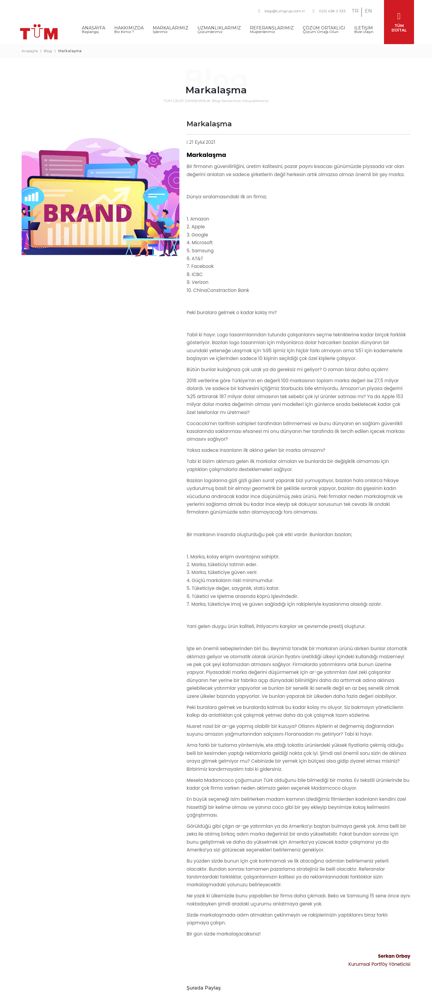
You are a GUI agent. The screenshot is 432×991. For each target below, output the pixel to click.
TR (355, 11)
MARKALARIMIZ (170, 28)
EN (368, 11)
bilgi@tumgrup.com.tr (281, 11)
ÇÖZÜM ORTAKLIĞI (324, 28)
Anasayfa (30, 49)
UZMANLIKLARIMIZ (219, 28)
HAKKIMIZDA (129, 28)
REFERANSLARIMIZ (272, 28)
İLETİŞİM (364, 28)
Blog (48, 49)
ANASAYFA (93, 28)
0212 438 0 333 (329, 11)
